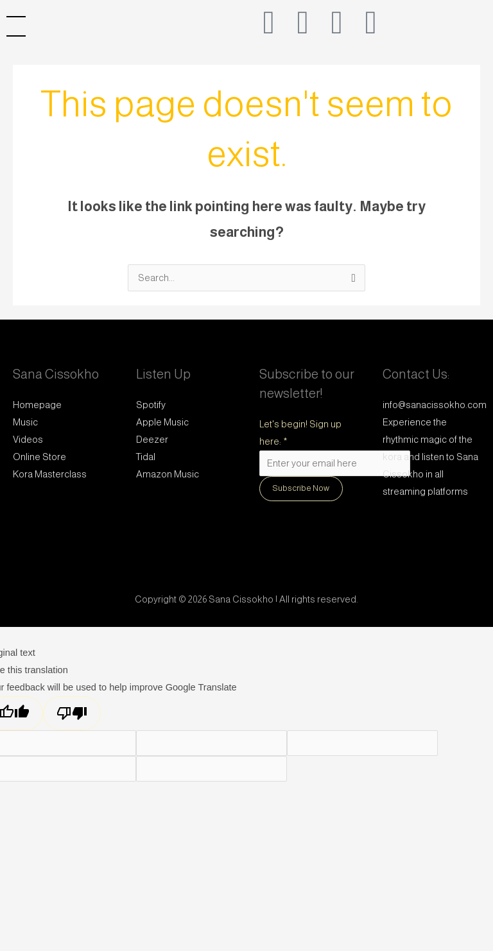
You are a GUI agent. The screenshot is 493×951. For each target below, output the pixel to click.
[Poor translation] (72, 713)
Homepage (37, 405)
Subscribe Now (301, 488)
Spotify (151, 405)
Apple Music (162, 422)
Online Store (39, 457)
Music (25, 422)
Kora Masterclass (50, 474)
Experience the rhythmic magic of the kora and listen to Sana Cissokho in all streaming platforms (430, 457)
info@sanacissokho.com (435, 405)
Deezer (152, 439)
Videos (28, 439)
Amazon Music (167, 474)
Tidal (145, 457)
